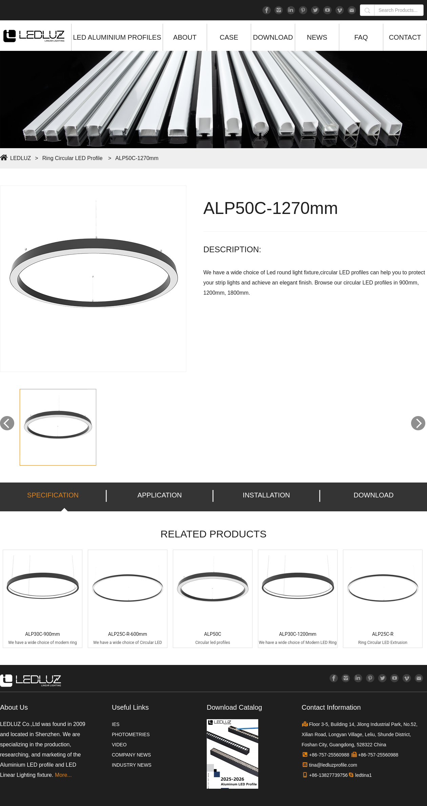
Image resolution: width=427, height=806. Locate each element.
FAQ (361, 37)
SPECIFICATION (53, 495)
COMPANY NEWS (131, 755)
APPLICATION (160, 495)
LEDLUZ (20, 158)
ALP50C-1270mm (136, 158)
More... (63, 775)
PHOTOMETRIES (131, 734)
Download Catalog (234, 707)
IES (116, 724)
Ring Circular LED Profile (72, 158)
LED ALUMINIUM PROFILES (117, 37)
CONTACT (405, 37)
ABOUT (185, 37)
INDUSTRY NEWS (131, 765)
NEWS (317, 37)
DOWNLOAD (273, 37)
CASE (229, 37)
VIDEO (119, 744)
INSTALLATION (266, 495)
